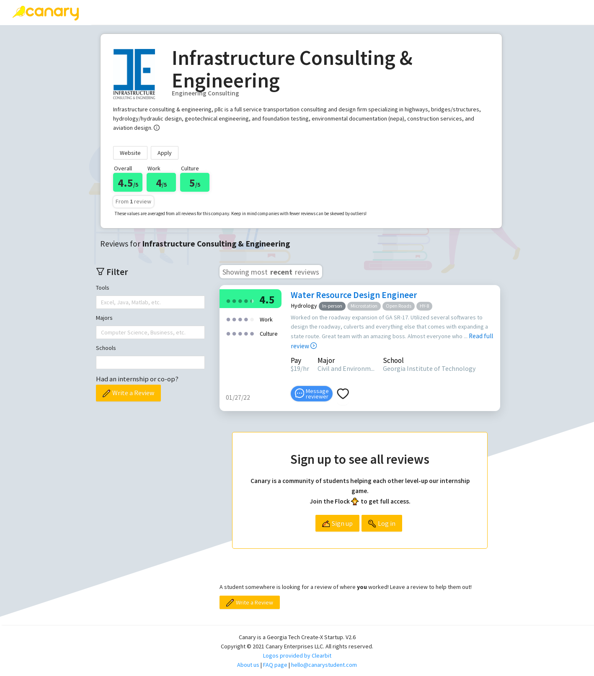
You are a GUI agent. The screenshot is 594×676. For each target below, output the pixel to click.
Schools (106, 348)
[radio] (228, 300)
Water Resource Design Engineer (354, 295)
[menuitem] (116, 12)
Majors (104, 317)
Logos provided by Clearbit (297, 655)
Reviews (116, 12)
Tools (102, 287)
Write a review (174, 12)
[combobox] (102, 302)
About (349, 12)
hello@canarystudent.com (324, 664)
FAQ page (275, 664)
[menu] (342, 12)
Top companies (242, 12)
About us (248, 664)
